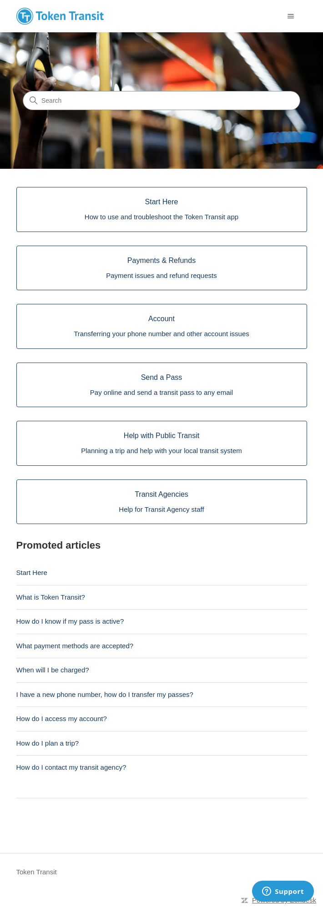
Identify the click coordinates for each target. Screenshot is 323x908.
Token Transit (36, 872)
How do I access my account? (61, 718)
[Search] (161, 100)
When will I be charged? (52, 670)
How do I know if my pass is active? (70, 621)
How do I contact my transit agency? (71, 767)
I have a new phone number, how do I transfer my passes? (104, 694)
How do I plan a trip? (47, 743)
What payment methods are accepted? (75, 646)
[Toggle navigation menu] (291, 16)
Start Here (31, 572)
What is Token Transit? (50, 597)
